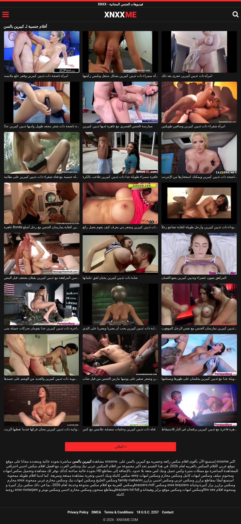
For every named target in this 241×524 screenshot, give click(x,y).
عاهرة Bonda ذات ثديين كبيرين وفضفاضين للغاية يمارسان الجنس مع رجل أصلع (42, 227)
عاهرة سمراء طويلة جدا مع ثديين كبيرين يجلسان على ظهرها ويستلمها (199, 378)
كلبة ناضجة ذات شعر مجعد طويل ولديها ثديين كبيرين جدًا (42, 126)
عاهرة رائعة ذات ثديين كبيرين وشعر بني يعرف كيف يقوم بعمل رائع (120, 227)
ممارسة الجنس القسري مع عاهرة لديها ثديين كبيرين (118, 126)
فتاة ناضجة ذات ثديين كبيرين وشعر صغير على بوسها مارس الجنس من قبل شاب (120, 378)
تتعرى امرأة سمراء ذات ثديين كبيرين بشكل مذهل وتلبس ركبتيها (120, 76)
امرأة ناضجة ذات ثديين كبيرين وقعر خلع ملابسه (36, 76)
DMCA (96, 512)
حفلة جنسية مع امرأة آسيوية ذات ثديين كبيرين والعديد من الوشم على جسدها (42, 378)
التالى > (120, 446)
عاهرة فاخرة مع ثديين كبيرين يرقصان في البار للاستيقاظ (199, 429)
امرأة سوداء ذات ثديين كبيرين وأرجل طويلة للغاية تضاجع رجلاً (199, 227)
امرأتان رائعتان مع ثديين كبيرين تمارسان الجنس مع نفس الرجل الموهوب (199, 328)
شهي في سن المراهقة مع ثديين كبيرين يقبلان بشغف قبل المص (42, 278)
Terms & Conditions (118, 512)
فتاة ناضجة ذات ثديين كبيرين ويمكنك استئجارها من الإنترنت (199, 177)
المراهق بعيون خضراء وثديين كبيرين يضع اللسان (194, 278)
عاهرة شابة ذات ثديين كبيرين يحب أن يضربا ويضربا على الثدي (120, 328)
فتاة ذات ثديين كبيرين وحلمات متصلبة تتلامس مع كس (119, 429)
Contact (167, 512)
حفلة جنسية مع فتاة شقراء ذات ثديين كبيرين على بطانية (42, 177)
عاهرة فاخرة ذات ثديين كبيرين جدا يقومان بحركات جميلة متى (42, 328)
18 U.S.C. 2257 (148, 512)
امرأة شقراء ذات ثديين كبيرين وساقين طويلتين (193, 126)
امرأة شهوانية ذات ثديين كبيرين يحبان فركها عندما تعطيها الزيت (42, 429)
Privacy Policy (78, 512)
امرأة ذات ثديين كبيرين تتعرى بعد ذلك (187, 76)
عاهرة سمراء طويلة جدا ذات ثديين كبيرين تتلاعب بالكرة (120, 177)
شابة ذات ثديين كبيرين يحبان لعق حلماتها (110, 278)
